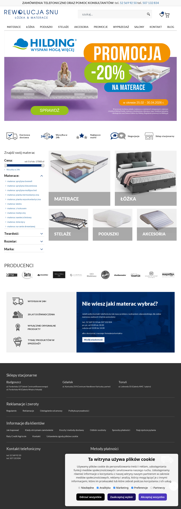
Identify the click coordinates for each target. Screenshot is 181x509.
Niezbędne (86, 487)
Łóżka (30, 26)
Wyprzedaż (121, 26)
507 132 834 (153, 3)
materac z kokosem (15, 208)
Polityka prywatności (78, 410)
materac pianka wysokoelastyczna (23, 199)
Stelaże (63, 26)
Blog (170, 26)
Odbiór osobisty (98, 430)
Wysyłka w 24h (12, 169)
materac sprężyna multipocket (21, 190)
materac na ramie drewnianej (20, 226)
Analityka (103, 487)
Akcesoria (81, 26)
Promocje (101, 26)
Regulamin (11, 410)
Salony (139, 26)
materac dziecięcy (15, 221)
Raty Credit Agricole (16, 436)
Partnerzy (158, 487)
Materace (14, 26)
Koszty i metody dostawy (71, 430)
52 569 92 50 (129, 3)
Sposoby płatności (121, 430)
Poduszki (46, 26)
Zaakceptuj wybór (121, 497)
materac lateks (13, 203)
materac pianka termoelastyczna (22, 194)
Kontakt (156, 26)
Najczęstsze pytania (146, 430)
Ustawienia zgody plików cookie (62, 436)
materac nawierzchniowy (18, 217)
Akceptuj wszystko (152, 497)
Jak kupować (12, 430)
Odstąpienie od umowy (51, 410)
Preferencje (139, 487)
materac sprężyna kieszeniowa (21, 185)
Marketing (121, 487)
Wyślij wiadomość (93, 339)
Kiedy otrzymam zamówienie (39, 430)
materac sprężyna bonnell (18, 181)
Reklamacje (28, 410)
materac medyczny (15, 212)
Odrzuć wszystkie (90, 497)
